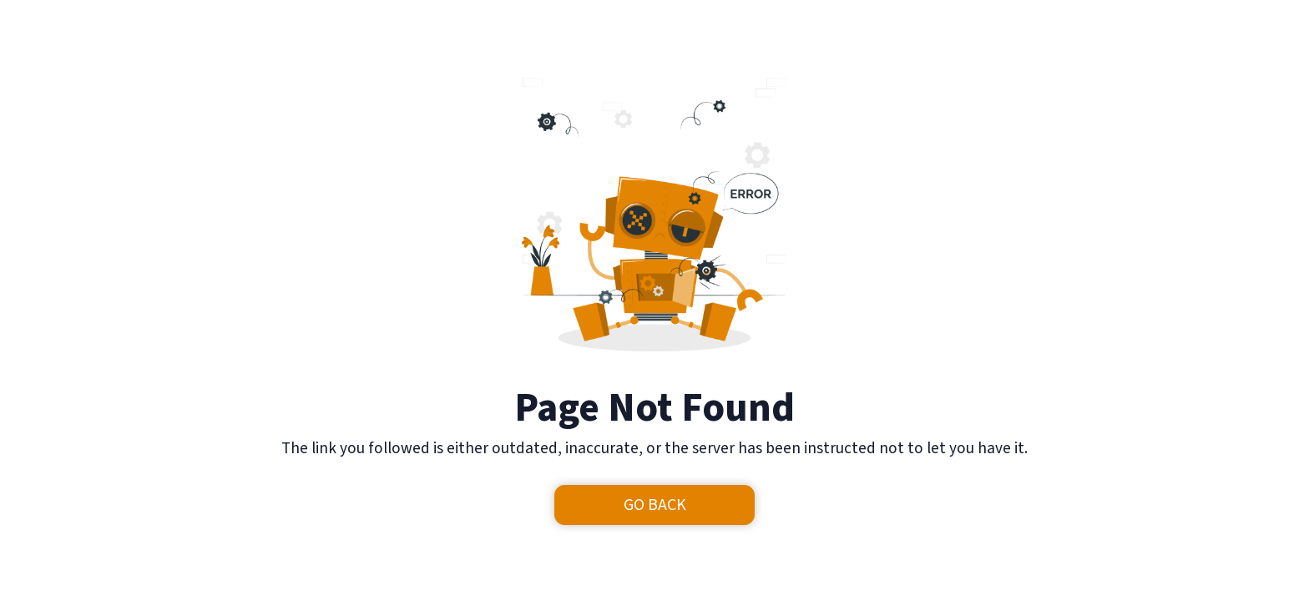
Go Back (655, 505)
